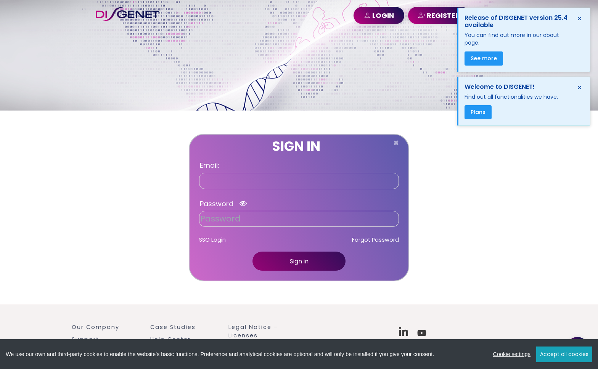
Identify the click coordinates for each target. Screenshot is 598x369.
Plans (478, 112)
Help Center (170, 339)
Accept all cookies (564, 354)
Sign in (299, 261)
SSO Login (212, 240)
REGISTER (439, 15)
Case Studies (173, 327)
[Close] (396, 143)
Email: (209, 165)
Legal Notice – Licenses (253, 331)
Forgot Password (375, 240)
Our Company (95, 327)
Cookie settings (511, 354)
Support (85, 339)
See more (484, 58)
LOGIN (379, 15)
